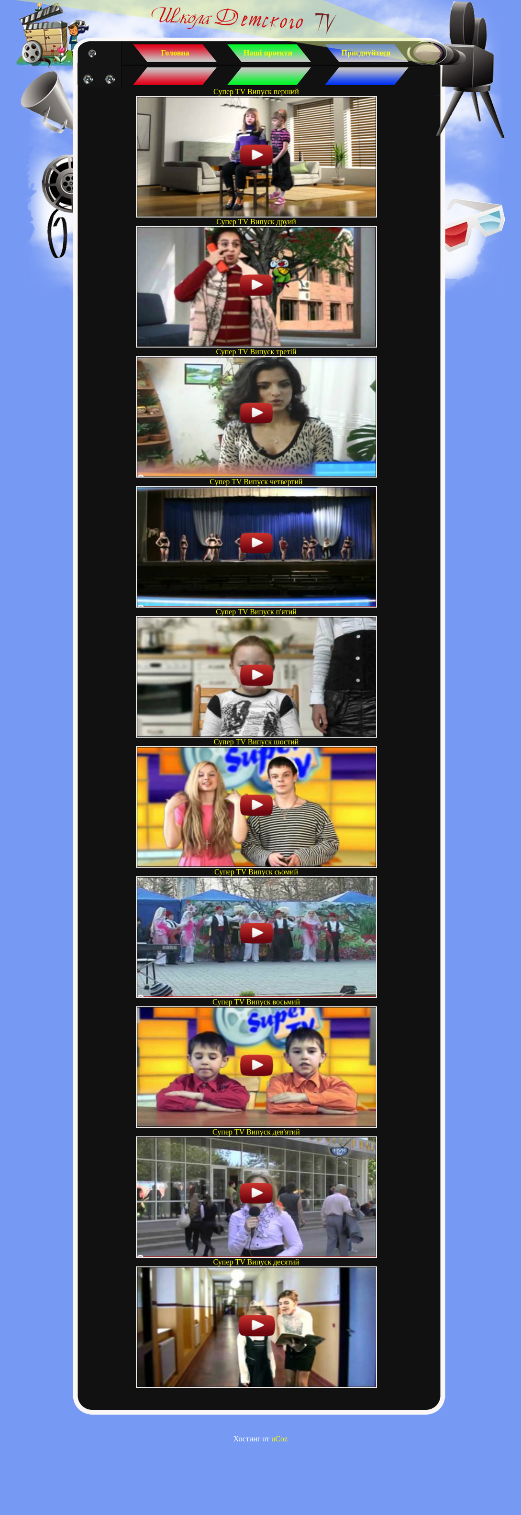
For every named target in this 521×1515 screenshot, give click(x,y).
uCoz (279, 1439)
